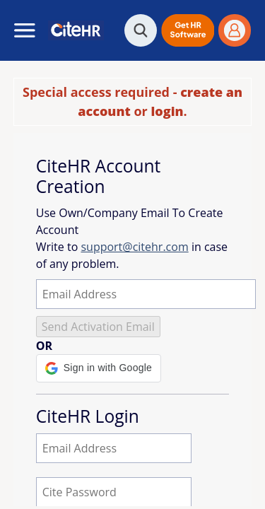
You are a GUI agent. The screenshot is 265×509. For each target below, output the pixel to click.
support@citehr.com (134, 247)
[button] (187, 30)
